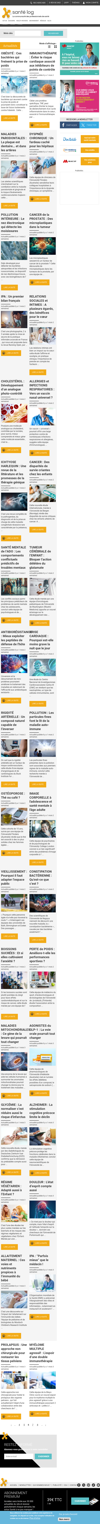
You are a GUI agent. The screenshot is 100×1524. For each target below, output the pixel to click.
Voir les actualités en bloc (55, 46)
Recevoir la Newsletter (79, 119)
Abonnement (34, 21)
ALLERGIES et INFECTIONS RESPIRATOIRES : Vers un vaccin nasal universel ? (41, 389)
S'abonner (43, 1456)
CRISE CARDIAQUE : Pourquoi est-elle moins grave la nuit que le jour (41, 640)
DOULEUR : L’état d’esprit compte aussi (41, 1186)
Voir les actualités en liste (49, 46)
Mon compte (92, 3)
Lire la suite (9, 118)
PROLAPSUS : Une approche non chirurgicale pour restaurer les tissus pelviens (14, 1353)
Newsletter (25, 1485)
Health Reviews (22, 21)
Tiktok (93, 1484)
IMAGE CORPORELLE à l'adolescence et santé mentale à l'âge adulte (40, 802)
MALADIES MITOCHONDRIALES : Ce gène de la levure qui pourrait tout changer (15, 1034)
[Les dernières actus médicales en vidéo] (79, 203)
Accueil (13, 1485)
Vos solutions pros (89, 161)
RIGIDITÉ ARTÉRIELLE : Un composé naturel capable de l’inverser (13, 721)
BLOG (49, 21)
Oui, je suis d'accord (68, 1514)
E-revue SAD (55, 3)
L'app (66, 3)
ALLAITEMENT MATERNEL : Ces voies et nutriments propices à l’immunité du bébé (13, 1268)
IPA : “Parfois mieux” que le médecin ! (38, 1260)
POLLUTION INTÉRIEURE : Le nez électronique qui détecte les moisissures (12, 223)
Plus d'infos (34, 1518)
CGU (65, 1485)
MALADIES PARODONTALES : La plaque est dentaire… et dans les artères (14, 142)
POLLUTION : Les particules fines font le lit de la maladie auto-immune (41, 721)
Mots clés (8, 33)
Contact (74, 1485)
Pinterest (88, 1484)
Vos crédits (90, 150)
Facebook (78, 1484)
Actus (4, 21)
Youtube (98, 1484)
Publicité (57, 1485)
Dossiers (11, 21)
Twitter (83, 1484)
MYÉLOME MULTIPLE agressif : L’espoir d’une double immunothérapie (41, 1353)
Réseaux (43, 21)
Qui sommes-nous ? (42, 1485)
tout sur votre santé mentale (90, 139)
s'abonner (80, 1501)
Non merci (64, 1519)
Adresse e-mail (11, 1452)
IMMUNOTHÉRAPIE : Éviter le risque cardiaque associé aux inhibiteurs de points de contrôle (43, 61)
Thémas (75, 3)
